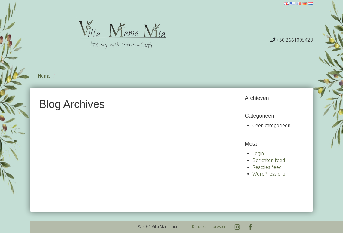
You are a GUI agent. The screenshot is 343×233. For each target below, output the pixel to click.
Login (258, 153)
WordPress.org (268, 173)
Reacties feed (267, 167)
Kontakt (199, 226)
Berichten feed (268, 160)
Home (44, 75)
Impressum (218, 226)
